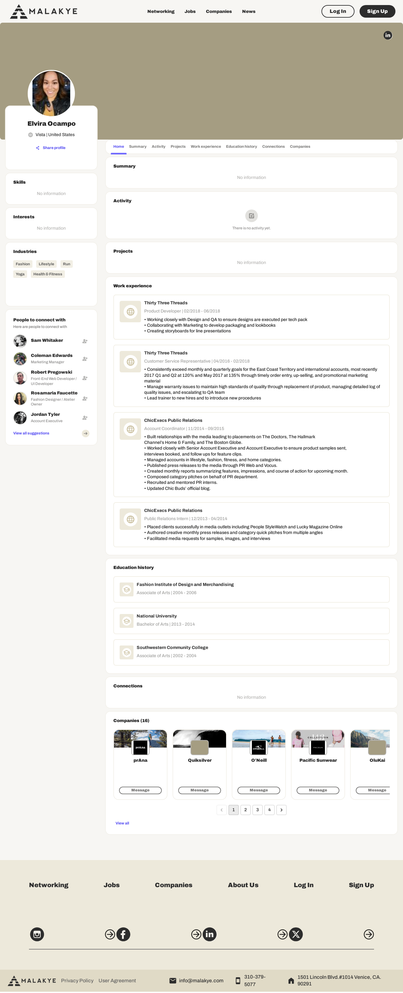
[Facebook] (154, 938)
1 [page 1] (233, 810)
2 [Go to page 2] (245, 810)
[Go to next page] (281, 810)
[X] (342, 938)
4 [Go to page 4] (269, 810)
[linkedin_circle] (388, 35)
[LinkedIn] (248, 938)
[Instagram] (60, 938)
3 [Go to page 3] (257, 810)
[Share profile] (50, 148)
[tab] (119, 147)
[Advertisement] (51, 542)
